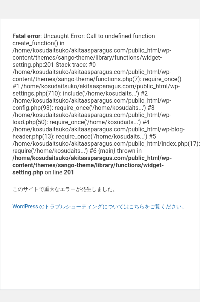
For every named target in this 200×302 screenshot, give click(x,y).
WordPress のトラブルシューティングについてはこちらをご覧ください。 (99, 206)
